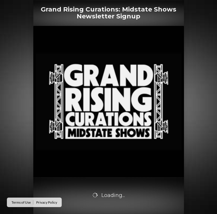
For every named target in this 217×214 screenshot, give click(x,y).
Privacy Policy (46, 202)
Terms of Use (21, 202)
